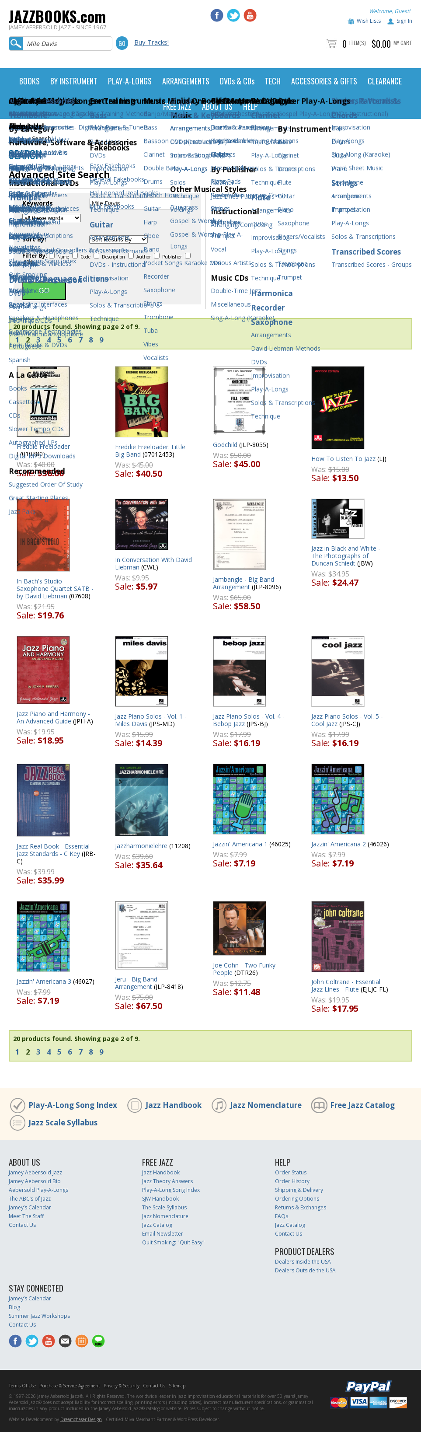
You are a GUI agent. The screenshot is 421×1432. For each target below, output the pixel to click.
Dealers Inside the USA (303, 1261)
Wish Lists (369, 20)
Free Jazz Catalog (362, 1105)
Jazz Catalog (157, 1225)
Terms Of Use (22, 1386)
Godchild (225, 444)
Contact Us (22, 1225)
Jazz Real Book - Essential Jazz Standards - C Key (53, 850)
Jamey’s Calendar (30, 1207)
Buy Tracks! (151, 42)
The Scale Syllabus (164, 1207)
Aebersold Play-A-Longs (38, 1190)
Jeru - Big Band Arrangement (136, 983)
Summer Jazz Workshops (39, 1316)
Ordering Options (297, 1198)
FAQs (281, 1216)
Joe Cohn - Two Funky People (244, 969)
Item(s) (357, 42)
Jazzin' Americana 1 (240, 844)
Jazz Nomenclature (266, 1105)
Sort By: (34, 239)
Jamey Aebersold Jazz (35, 1172)
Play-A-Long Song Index (72, 1105)
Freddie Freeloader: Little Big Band (150, 450)
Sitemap (177, 1386)
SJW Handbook (160, 1198)
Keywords (37, 203)
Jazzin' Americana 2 (338, 844)
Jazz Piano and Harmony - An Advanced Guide (53, 717)
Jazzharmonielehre (141, 846)
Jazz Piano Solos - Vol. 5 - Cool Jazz (347, 720)
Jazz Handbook (174, 1105)
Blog (14, 1307)
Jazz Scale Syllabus (62, 1123)
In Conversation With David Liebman (153, 563)
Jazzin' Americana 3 (44, 981)
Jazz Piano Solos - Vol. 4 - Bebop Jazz (249, 720)
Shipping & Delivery (299, 1190)
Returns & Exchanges (300, 1207)
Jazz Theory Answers (167, 1181)
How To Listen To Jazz (343, 458)
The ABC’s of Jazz (30, 1198)
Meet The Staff (26, 1216)
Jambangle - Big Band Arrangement (243, 583)
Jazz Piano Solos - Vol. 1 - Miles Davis (151, 720)
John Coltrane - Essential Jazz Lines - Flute (345, 985)
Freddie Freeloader (43, 446)
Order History (292, 1181)
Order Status (290, 1172)
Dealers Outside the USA (305, 1270)
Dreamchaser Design (81, 1419)
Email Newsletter (162, 1233)
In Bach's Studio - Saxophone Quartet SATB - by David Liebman (55, 588)
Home (16, 138)
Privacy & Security (121, 1386)
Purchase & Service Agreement (69, 1386)
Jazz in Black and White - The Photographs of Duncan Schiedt (345, 555)
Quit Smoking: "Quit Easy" (173, 1242)
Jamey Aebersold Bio (35, 1181)
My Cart (402, 42)
